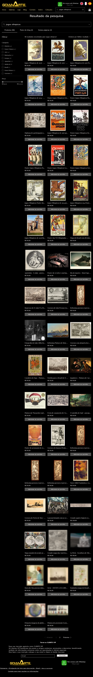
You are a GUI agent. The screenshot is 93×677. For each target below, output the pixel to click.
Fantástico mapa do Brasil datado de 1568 (80, 588)
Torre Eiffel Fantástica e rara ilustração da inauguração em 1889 (80, 483)
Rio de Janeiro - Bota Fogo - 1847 (80, 273)
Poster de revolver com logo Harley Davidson (57, 273)
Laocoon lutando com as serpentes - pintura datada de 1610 (57, 518)
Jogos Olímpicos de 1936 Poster (80, 63)
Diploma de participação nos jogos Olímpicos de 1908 (35, 133)
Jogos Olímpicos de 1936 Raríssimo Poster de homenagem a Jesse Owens (35, 238)
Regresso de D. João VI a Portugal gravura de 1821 (35, 308)
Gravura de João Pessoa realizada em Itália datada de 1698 (57, 308)
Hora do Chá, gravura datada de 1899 (35, 588)
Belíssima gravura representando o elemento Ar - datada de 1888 (80, 448)
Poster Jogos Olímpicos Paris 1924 (80, 98)
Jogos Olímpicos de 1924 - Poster (35, 98)
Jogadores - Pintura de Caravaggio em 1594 (80, 378)
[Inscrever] (62, 656)
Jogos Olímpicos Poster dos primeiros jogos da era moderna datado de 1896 (35, 203)
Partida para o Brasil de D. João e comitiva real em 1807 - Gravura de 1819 (57, 378)
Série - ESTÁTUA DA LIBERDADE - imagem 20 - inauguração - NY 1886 (57, 588)
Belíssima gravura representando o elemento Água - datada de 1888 (57, 483)
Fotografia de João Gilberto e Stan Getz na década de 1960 (35, 343)
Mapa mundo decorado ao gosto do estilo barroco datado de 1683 (35, 553)
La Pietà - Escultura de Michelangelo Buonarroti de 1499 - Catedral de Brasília (80, 553)
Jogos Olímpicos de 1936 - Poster (35, 63)
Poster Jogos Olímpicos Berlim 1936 (80, 133)
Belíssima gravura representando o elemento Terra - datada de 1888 (35, 483)
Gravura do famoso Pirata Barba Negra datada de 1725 (57, 448)
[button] (11, 9)
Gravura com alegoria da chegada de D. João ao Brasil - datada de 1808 (80, 343)
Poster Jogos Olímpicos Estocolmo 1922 (57, 98)
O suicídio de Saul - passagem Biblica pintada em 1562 (80, 413)
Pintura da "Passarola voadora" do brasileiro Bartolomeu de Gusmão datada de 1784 (35, 413)
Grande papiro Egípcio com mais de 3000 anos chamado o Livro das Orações (80, 518)
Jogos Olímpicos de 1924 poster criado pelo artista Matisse (57, 203)
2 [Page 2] (59, 637)
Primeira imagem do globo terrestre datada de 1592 (35, 623)
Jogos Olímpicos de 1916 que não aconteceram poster (57, 133)
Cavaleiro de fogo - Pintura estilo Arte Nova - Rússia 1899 (35, 378)
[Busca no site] (46, 24)
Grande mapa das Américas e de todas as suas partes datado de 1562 (57, 553)
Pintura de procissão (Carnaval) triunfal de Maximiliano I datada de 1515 (57, 623)
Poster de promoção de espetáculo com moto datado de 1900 (35, 448)
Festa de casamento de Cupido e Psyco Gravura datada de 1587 (57, 413)
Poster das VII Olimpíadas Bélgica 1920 (57, 238)
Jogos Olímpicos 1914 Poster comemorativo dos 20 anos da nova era (80, 203)
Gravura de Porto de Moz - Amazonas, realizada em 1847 (35, 518)
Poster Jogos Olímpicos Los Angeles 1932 (57, 168)
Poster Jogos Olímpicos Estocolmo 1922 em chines (80, 168)
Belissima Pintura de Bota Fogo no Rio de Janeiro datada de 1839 (57, 343)
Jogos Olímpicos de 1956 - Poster (57, 63)
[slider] (2, 82)
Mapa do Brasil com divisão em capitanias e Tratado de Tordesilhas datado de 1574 (80, 238)
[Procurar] (70, 9)
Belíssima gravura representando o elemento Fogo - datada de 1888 (80, 308)
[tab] (9, 30)
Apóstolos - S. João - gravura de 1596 (35, 273)
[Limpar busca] (83, 9)
